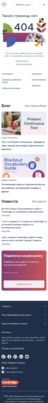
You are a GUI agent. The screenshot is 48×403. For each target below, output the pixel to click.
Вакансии (36, 85)
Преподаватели (39, 79)
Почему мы (37, 74)
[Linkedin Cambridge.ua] (21, 357)
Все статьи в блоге (35, 106)
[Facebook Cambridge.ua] (9, 357)
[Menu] (44, 4)
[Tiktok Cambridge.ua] (3, 357)
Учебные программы (11, 88)
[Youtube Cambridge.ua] (27, 357)
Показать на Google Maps (13, 348)
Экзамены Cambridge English (11, 81)
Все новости (39, 201)
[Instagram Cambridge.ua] (15, 357)
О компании (7, 74)
